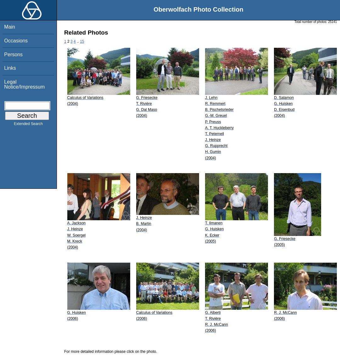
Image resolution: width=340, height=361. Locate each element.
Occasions (16, 40)
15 (82, 41)
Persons (13, 54)
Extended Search (28, 125)
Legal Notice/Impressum (24, 84)
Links (10, 68)
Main (9, 27)
